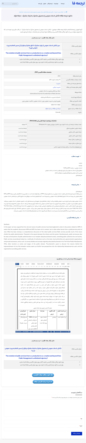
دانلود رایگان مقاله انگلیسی (43, 375)
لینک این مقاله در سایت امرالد (52, 109)
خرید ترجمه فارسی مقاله (43, 382)
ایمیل (80, 426)
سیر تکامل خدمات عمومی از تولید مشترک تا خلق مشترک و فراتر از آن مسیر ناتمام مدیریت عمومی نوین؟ (33, 46)
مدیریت (58, 84)
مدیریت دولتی (56, 87)
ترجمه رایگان (50, 4)
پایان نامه (40, 4)
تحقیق (44, 4)
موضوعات (56, 4)
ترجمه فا (62, 4)
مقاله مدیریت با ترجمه (59, 12)
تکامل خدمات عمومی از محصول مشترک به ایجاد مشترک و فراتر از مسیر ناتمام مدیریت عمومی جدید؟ (33, 349)
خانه (65, 12)
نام (81, 419)
